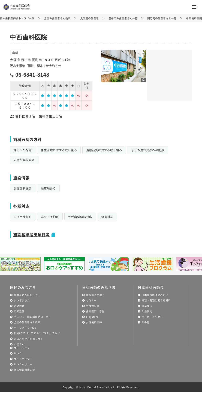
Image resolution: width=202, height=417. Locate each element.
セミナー (91, 300)
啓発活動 (19, 305)
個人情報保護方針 (24, 369)
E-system (92, 316)
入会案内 (147, 311)
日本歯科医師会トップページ (17, 18)
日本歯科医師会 (151, 287)
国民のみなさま (23, 287)
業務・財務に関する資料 (156, 300)
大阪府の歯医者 (89, 18)
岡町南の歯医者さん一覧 (161, 18)
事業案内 (147, 305)
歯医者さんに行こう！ (27, 295)
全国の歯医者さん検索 (57, 18)
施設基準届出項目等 (31, 234)
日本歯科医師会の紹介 (155, 295)
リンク (18, 353)
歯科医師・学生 (95, 311)
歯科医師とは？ (95, 295)
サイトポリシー (23, 358)
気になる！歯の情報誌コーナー (32, 316)
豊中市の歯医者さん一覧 (123, 18)
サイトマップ (22, 348)
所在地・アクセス (152, 316)
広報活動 (19, 311)
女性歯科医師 (94, 322)
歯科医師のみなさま (99, 287)
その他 (146, 322)
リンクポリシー (23, 364)
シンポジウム (22, 300)
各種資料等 (92, 305)
